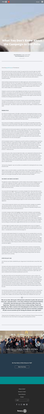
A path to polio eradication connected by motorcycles (22, 349)
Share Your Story (22, 367)
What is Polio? (22, 389)
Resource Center (22, 391)
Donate (37, 1)
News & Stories (22, 394)
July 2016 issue (9, 67)
